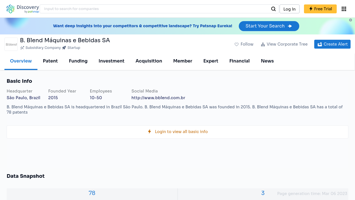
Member (182, 61)
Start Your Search (268, 26)
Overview (21, 61)
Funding (78, 61)
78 (92, 193)
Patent (50, 61)
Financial (239, 61)
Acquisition (149, 61)
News (267, 61)
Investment (112, 61)
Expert (210, 61)
